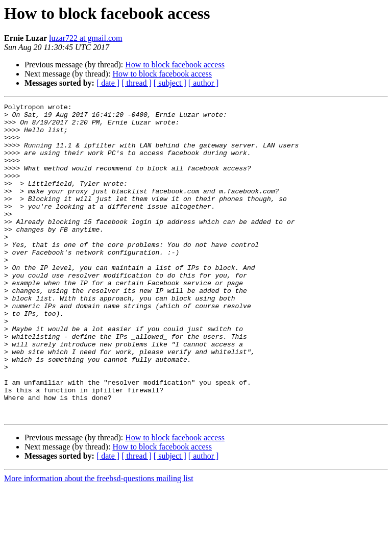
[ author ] (203, 83)
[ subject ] (170, 83)
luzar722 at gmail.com (85, 38)
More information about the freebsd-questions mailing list (98, 541)
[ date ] (107, 83)
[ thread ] (136, 83)
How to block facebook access (175, 64)
